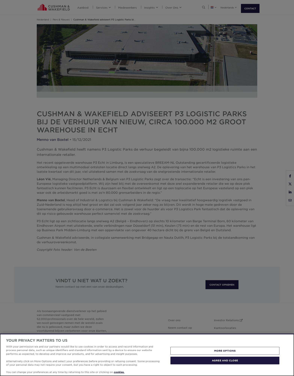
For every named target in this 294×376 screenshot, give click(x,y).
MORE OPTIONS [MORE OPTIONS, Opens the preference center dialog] (225, 350)
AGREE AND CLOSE (225, 360)
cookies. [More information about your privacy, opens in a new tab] (119, 372)
